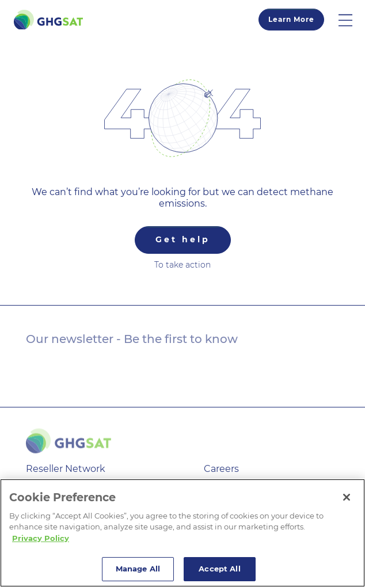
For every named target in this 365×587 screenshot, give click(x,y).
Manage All (138, 568)
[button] (352, 19)
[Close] (346, 497)
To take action (182, 265)
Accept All (219, 568)
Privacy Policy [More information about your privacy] (40, 538)
